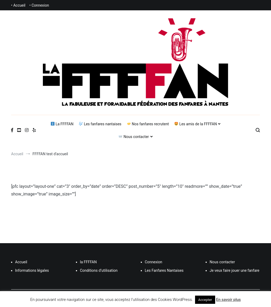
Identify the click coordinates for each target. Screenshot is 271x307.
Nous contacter (134, 137)
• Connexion (39, 5)
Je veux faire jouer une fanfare (234, 270)
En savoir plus (228, 299)
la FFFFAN (88, 262)
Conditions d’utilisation (99, 270)
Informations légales (32, 270)
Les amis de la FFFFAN (195, 124)
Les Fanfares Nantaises (164, 270)
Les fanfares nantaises (100, 124)
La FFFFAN (62, 124)
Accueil (21, 262)
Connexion (153, 262)
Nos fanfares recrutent (148, 124)
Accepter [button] (205, 300)
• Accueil (18, 5)
